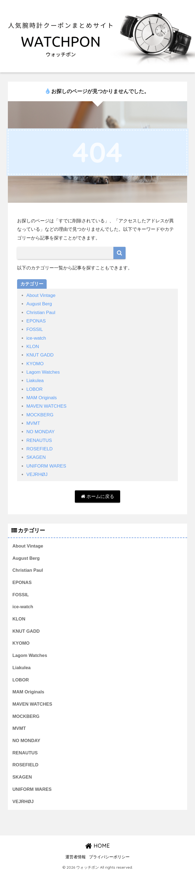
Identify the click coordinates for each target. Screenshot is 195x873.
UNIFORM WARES (46, 466)
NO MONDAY (40, 431)
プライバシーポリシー (109, 857)
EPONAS (36, 321)
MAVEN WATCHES (46, 406)
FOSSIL (34, 329)
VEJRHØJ (36, 474)
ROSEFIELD (39, 448)
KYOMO (35, 363)
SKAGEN (36, 457)
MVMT (33, 423)
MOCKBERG (39, 414)
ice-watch (36, 338)
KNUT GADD (39, 355)
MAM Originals (41, 397)
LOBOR (34, 389)
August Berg (39, 303)
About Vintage (40, 295)
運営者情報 (75, 857)
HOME (97, 845)
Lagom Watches (43, 372)
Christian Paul (40, 312)
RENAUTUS (39, 440)
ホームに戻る (97, 496)
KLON (32, 346)
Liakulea (35, 380)
